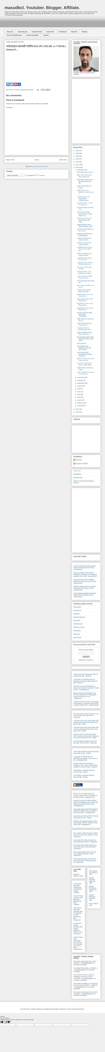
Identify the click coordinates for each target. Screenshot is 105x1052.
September (81, 383)
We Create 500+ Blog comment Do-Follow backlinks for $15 (84, 841)
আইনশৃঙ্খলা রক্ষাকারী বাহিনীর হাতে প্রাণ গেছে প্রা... (85, 230)
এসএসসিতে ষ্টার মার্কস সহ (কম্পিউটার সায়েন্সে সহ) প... (84, 329)
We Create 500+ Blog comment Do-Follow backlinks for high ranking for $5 (85, 860)
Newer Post (10, 160)
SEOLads (76, 634)
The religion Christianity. (81, 968)
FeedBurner (90, 660)
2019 (77, 409)
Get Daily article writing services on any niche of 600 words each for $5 (86, 714)
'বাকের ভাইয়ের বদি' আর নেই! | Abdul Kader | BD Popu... (84, 220)
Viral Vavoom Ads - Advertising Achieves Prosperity (84, 354)
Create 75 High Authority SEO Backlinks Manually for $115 (78, 899)
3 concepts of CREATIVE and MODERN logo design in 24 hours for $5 (85, 758)
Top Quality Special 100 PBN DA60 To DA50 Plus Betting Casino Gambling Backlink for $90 (85, 810)
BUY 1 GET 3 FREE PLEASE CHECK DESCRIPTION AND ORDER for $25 (85, 834)
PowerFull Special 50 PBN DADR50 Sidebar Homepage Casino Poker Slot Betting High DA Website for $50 (85, 802)
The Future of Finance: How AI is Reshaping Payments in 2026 (84, 975)
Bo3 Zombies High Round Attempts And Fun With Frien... (85, 338)
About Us (10, 32)
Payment (74, 32)
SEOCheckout (78, 624)
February (80, 403)
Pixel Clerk (76, 620)
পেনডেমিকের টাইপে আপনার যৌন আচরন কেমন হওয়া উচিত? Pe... (84, 249)
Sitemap (84, 32)
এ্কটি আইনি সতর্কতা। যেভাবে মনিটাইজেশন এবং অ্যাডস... (84, 272)
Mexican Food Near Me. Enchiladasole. (84, 234)
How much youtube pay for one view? (85, 992)
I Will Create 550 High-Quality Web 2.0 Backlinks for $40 (77, 887)
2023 (77, 159)
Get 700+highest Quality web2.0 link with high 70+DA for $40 (85, 742)
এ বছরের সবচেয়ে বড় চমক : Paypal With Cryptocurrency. (83, 198)
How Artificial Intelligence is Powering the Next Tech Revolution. (85, 984)
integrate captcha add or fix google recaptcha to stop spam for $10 (84, 587)
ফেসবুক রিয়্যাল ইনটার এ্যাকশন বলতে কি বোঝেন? (84, 259)
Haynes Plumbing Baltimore (92, 879)
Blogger (82, 1009)
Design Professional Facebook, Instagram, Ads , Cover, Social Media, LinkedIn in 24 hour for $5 (85, 765)
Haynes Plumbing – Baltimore (92, 896)
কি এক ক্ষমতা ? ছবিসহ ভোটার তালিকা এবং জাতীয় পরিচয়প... (84, 364)
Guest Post (50, 32)
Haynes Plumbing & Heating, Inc (93, 888)
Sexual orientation (32, 35)
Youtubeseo (63, 32)
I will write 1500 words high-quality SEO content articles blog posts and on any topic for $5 (86, 722)
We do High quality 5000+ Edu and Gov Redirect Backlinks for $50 (84, 853)
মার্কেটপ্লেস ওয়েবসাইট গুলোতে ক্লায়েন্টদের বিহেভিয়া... (84, 239)
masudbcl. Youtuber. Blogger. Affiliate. (42, 7)
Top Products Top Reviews (93, 872)
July (78, 389)
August (79, 386)
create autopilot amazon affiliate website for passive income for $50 (84, 580)
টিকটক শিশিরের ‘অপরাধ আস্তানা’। (85, 172)
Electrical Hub (77, 477)
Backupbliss (77, 474)
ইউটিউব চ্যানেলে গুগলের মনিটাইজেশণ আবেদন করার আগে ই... (85, 192)
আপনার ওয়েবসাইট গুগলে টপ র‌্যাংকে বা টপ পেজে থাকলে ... (85, 373)
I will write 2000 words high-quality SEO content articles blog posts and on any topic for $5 (86, 729)
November (80, 377)
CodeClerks (77, 607)
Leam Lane (77, 471)
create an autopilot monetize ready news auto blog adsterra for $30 (84, 566)
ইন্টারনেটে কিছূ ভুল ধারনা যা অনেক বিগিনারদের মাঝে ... (85, 295)
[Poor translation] (7, 1022)
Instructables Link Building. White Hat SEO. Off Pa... (84, 347)
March (79, 400)
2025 (77, 153)
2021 (77, 164)
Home (37, 160)
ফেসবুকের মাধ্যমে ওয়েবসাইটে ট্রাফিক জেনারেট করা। (84, 290)
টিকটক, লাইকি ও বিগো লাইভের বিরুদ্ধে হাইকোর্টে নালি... (84, 176)
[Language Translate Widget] (16, 175)
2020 (77, 167)
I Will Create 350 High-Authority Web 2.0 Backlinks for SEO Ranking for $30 (78, 913)
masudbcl (76, 614)
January (80, 405)
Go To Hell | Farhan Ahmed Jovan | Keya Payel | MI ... (84, 213)
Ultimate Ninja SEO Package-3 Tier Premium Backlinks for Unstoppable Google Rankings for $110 (84, 694)
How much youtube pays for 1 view (84, 961)
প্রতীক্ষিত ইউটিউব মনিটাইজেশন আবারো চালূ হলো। (84, 324)
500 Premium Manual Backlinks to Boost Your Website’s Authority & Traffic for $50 (86, 688)
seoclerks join (22, 32)
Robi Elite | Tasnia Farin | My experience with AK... (85, 181)
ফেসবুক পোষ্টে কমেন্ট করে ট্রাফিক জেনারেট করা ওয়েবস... (84, 277)
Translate (40, 175)
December (80, 170)
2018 (77, 412)
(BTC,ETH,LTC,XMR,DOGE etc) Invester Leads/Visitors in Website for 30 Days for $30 (85, 795)
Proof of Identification (14, 35)
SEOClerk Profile (78, 627)
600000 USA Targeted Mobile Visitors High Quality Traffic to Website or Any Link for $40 (85, 822)
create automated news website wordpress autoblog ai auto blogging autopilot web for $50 (85, 574)
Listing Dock (77, 610)
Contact (46, 35)
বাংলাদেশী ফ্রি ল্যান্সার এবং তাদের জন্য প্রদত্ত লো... (84, 204)
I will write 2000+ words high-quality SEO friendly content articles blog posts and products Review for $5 (86, 736)
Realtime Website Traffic (78, 875)
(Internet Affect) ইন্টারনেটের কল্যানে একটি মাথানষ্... (84, 333)
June (79, 391)
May (78, 394)
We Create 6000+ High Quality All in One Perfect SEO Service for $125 (85, 846)
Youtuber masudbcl (82, 463)
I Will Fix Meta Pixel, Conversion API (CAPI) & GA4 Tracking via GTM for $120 (78, 942)
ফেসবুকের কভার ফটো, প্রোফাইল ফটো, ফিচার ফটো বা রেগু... (84, 263)
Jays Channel (81, 343)
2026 (77, 150)
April (79, 397)
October (80, 380)
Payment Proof (37, 32)
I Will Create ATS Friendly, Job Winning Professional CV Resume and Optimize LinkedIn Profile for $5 (86, 703)
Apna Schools (93, 903)
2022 (77, 162)
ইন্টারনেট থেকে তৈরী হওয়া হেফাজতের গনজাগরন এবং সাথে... (85, 359)
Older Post (63, 160)
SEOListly (79, 460)
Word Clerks (77, 637)
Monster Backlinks (79, 617)
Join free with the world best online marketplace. (84, 314)
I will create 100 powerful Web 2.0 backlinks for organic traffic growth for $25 (85, 681)
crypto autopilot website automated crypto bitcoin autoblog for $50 (84, 594)
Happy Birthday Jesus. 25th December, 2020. (85, 225)
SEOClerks (77, 631)
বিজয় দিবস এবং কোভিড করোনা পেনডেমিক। (84, 268)
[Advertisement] (42, 21)
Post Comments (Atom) (41, 166)
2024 (77, 156)
